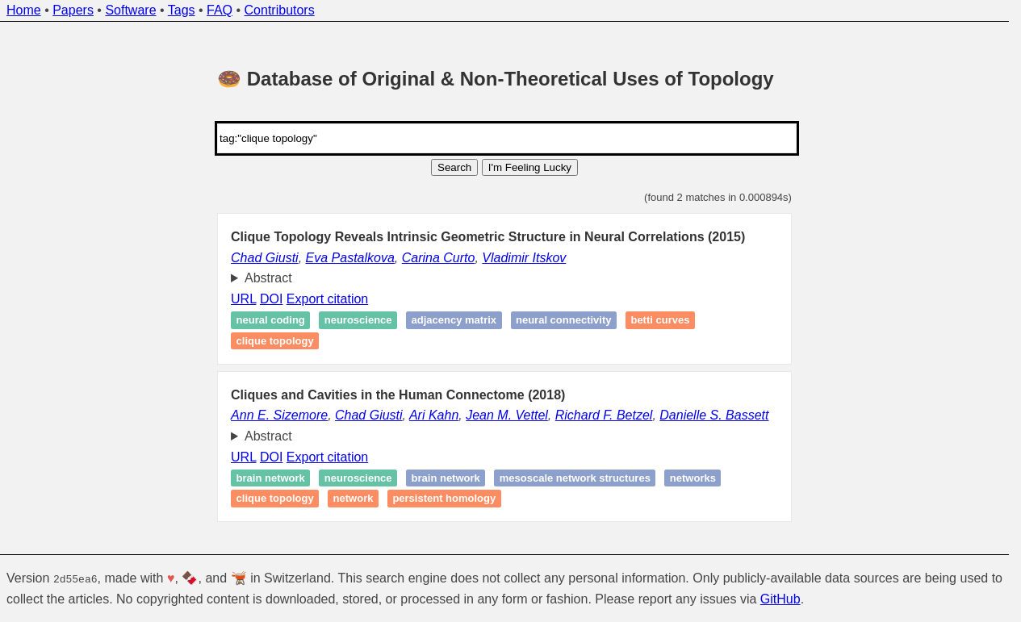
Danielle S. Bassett (713, 415)
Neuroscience (358, 321)
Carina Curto (438, 258)
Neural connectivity (563, 321)
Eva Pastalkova (350, 258)
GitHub (780, 599)
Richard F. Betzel (604, 415)
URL (243, 299)
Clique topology (275, 341)
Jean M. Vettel (507, 415)
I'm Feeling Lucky (529, 167)
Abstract (268, 278)
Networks (693, 478)
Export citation (327, 299)
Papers (73, 10)
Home (23, 10)
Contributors (280, 10)
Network (353, 499)
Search (454, 167)
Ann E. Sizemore (279, 415)
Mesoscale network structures (575, 478)
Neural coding (270, 321)
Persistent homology (444, 499)
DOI (271, 299)
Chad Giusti (265, 258)
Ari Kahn (433, 415)
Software (130, 10)
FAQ (219, 10)
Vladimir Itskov (524, 258)
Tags (181, 10)
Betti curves (659, 321)
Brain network (270, 478)
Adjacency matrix (454, 321)
